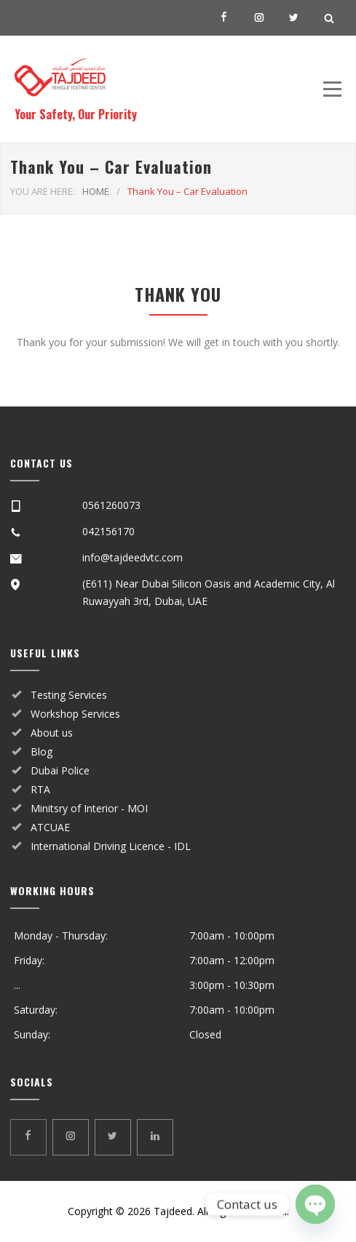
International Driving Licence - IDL (111, 846)
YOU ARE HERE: (42, 191)
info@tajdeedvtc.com (132, 557)
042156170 (108, 531)
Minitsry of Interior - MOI (89, 808)
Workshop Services (75, 714)
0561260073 (111, 505)
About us (52, 733)
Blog (41, 751)
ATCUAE (50, 827)
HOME (95, 191)
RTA (40, 789)
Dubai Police (60, 770)
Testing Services (69, 695)
